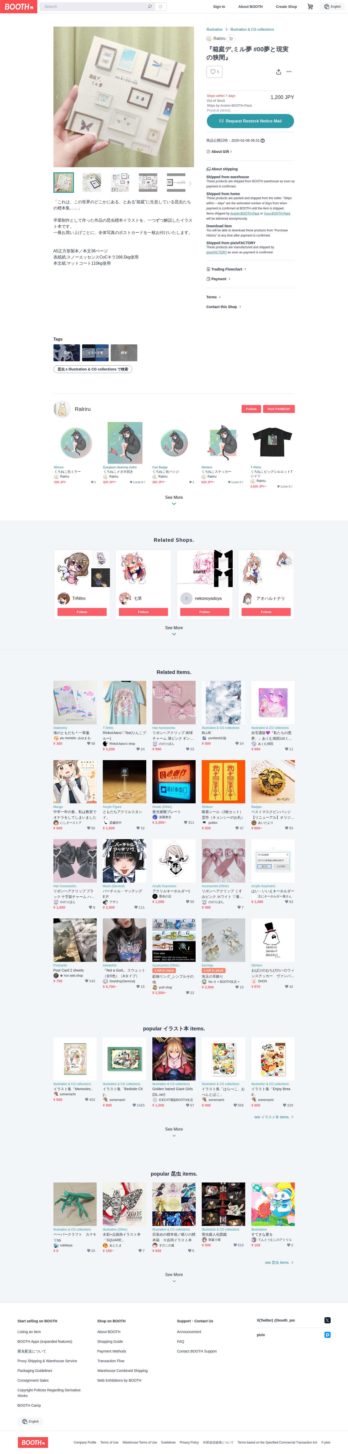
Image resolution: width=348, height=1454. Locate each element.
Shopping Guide (110, 1341)
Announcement (189, 1332)
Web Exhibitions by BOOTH (119, 1380)
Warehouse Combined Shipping (122, 1371)
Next (190, 97)
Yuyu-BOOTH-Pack (277, 213)
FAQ (180, 1341)
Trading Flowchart (226, 269)
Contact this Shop (221, 307)
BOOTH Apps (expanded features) (45, 1341)
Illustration (214, 29)
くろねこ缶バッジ (165, 472)
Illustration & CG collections (252, 29)
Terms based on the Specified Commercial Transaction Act (277, 1442)
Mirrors (59, 467)
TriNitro (79, 598)
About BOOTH (250, 6)
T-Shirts (256, 467)
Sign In (219, 6)
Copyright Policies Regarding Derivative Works (49, 1393)
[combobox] (97, 7)
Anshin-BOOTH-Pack (244, 213)
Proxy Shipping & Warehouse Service (47, 1361)
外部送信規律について (218, 1442)
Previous (57, 97)
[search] (150, 6)
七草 (138, 598)
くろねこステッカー (216, 472)
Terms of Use (109, 1442)
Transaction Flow (111, 1361)
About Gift (220, 152)
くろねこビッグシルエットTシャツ (272, 474)
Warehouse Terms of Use (139, 1442)
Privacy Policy (189, 1442)
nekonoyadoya (208, 598)
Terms (211, 297)
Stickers (206, 467)
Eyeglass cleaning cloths (120, 467)
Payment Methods (111, 1351)
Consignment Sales (33, 1380)
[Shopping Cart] (310, 6)
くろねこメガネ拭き (118, 472)
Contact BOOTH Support (197, 1351)
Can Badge (160, 467)
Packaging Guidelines (35, 1371)
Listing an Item (29, 1332)
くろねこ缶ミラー (67, 472)
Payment (218, 279)
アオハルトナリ (270, 598)
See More (174, 632)
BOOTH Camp (29, 1405)
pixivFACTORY (216, 252)
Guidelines (168, 1442)
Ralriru (83, 409)
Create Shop (286, 6)
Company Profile (85, 1442)
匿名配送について (32, 1351)
